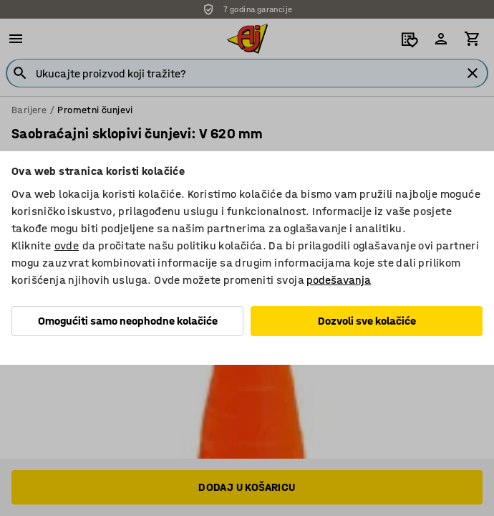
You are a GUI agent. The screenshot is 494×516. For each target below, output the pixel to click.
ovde (66, 245)
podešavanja (338, 280)
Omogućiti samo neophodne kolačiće (128, 321)
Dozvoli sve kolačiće (367, 321)
